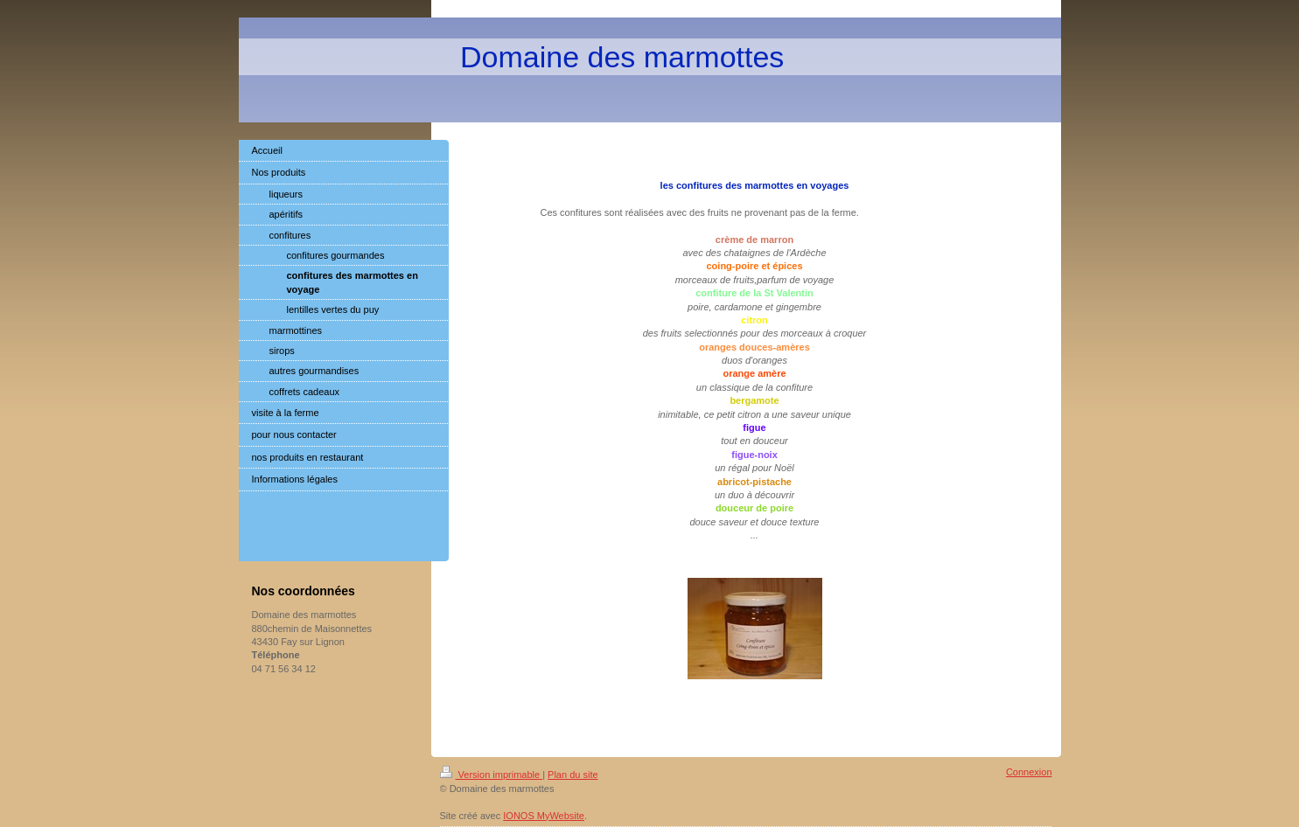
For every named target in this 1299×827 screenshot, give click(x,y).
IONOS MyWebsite (543, 815)
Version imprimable (491, 774)
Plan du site (572, 774)
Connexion (1029, 772)
